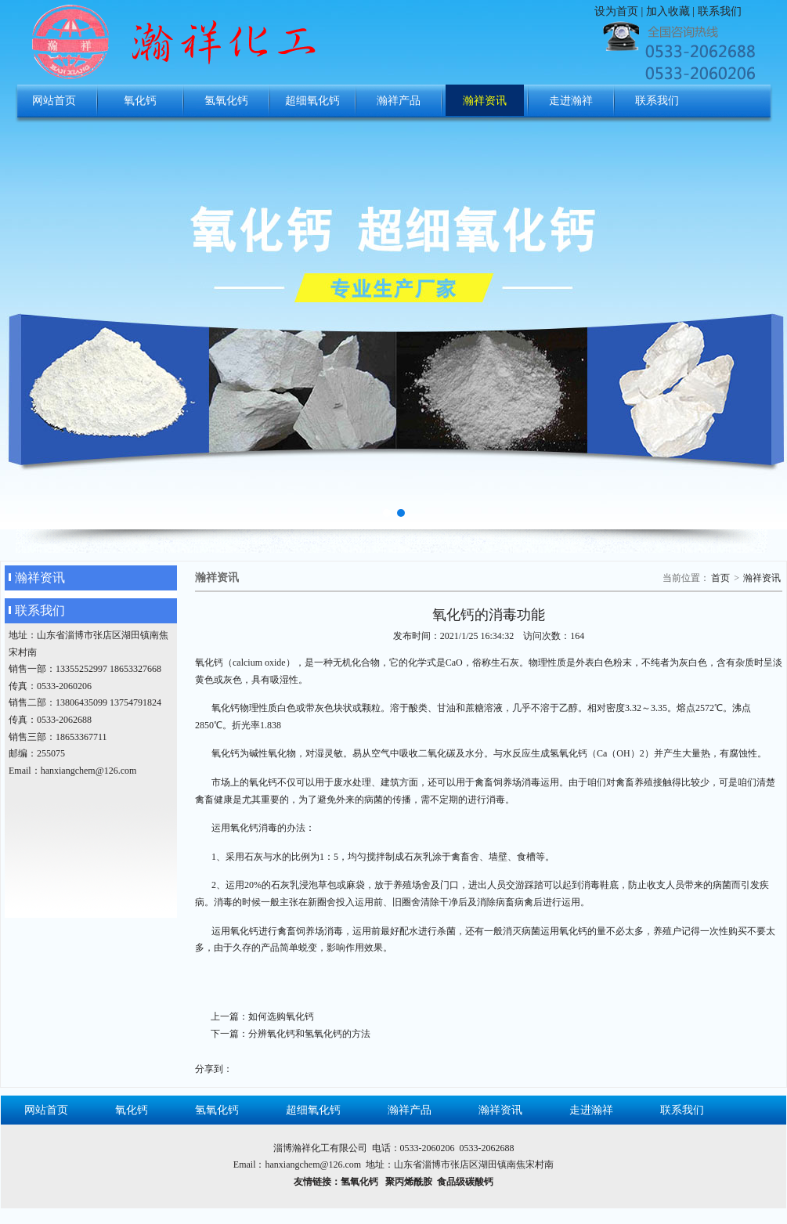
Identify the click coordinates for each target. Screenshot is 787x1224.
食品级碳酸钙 (465, 1181)
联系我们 (720, 11)
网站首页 (54, 100)
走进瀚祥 (571, 100)
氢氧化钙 (226, 100)
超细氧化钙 (312, 100)
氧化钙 (140, 100)
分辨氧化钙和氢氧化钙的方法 (309, 1033)
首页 (720, 577)
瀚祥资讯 (485, 100)
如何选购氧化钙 (281, 1016)
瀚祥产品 (399, 100)
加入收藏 (668, 11)
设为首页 (616, 11)
